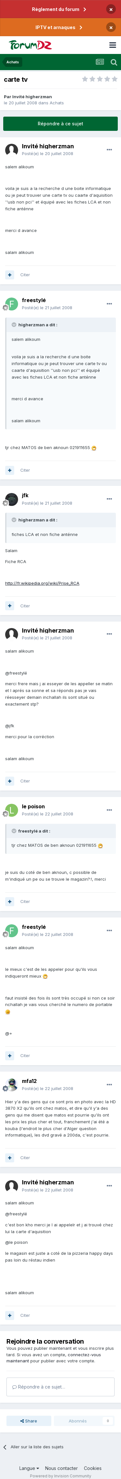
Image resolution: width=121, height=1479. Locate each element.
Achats (57, 102)
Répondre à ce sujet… (38, 1387)
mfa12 (29, 1081)
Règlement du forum (55, 9)
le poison (33, 806)
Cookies (93, 1468)
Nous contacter (61, 1468)
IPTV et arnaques (55, 27)
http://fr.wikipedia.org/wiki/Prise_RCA (42, 583)
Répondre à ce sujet (60, 123)
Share (28, 1421)
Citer (25, 274)
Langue (29, 1468)
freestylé (34, 300)
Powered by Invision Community (60, 1476)
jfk (25, 495)
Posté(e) (47, 153)
